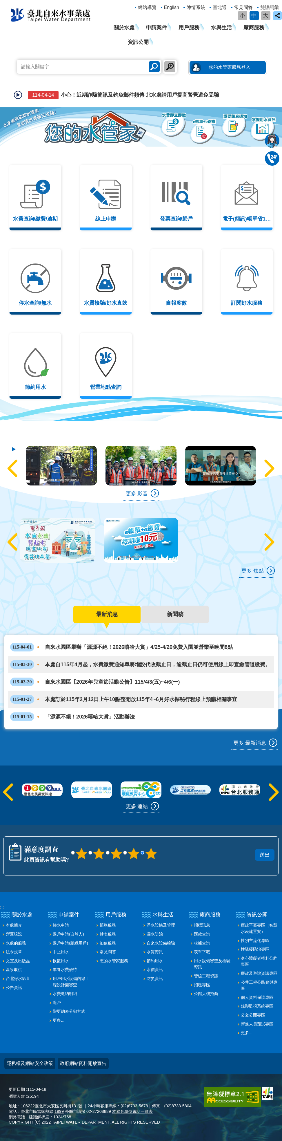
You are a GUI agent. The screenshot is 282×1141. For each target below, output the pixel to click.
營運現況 (14, 933)
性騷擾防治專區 (255, 948)
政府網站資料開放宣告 (83, 1062)
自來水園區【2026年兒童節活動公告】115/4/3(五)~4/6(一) (95, 681)
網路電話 (17, 1116)
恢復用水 (61, 960)
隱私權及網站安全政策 (30, 1062)
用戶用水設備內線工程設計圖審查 (71, 980)
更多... (58, 1019)
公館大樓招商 (206, 992)
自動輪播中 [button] (18, 95)
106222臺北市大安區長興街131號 (51, 1105)
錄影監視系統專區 (257, 1005)
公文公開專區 (253, 1014)
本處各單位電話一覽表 (132, 1110)
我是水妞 (272, 140)
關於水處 (124, 27)
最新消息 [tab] (107, 614)
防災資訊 (155, 977)
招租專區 (202, 984)
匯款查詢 (202, 933)
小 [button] (242, 15)
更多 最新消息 (249, 742)
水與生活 (221, 27)
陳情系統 (196, 7)
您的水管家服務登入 (229, 67)
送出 (176, 846)
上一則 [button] (13, 468)
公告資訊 (14, 986)
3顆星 (116, 852)
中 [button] (254, 15)
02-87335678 (272, 158)
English (171, 7)
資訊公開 (138, 42)
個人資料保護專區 (257, 996)
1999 (59, 1110)
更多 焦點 (252, 570)
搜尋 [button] (154, 66)
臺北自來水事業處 (50, 14)
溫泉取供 (14, 968)
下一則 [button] (268, 468)
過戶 (57, 1001)
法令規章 (14, 951)
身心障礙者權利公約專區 (259, 960)
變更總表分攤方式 (69, 1010)
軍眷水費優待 (65, 968)
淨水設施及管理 (161, 924)
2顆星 (98, 852)
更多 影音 (137, 493)
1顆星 (81, 852)
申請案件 (156, 27)
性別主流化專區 (255, 939)
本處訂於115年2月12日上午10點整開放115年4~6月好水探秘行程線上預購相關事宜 (123, 698)
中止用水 (61, 951)
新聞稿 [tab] (175, 614)
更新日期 (17, 1088)
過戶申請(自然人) (68, 933)
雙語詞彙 (269, 7)
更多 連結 (137, 805)
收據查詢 (202, 942)
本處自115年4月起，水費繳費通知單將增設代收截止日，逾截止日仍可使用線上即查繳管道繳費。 (140, 663)
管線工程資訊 (206, 975)
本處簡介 (14, 924)
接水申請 (61, 924)
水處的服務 (16, 942)
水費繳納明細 (65, 992)
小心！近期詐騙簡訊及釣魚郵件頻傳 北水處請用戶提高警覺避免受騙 (122, 95)
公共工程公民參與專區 (259, 984)
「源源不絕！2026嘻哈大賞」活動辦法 (72, 716)
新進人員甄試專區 (257, 1023)
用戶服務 (189, 27)
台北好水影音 (18, 977)
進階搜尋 (169, 66)
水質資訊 (155, 951)
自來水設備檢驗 (161, 942)
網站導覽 (147, 7)
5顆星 (151, 852)
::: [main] (2, 83)
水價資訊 (155, 968)
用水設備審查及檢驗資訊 (212, 963)
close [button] (277, 15)
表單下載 (202, 951)
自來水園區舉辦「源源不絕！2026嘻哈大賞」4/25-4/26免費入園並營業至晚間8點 (121, 646)
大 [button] (265, 15)
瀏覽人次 (17, 1095)
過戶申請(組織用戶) (70, 942)
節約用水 (155, 960)
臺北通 (220, 7)
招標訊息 (202, 924)
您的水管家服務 (114, 960)
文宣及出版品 (18, 960)
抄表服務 (108, 933)
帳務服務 (108, 924)
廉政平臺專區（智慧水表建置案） (259, 927)
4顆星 (133, 852)
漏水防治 (155, 933)
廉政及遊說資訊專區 (259, 972)
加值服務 (108, 942)
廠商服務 (253, 27)
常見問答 (243, 7)
